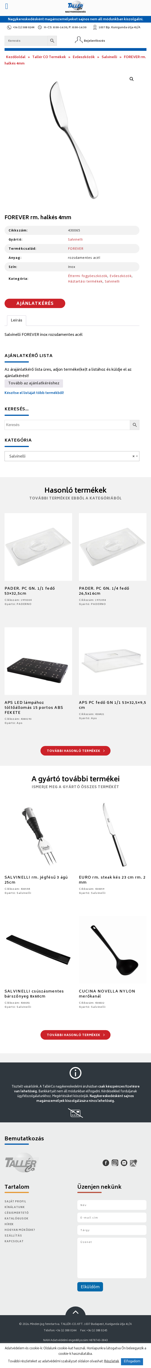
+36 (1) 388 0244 (23, 27)
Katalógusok (16, 1219)
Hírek (9, 1224)
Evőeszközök (84, 57)
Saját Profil (15, 1202)
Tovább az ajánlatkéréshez (33, 383)
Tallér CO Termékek (49, 57)
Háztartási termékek (85, 281)
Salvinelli (109, 57)
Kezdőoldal (15, 57)
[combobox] (72, 456)
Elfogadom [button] (132, 1361)
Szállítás (13, 1236)
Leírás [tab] (16, 320)
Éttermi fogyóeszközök (88, 276)
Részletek (111, 1361)
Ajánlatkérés (35, 304)
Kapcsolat (14, 1241)
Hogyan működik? (20, 1230)
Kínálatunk (15, 1207)
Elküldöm (90, 1287)
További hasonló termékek (76, 751)
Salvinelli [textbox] (71, 456)
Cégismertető (17, 1213)
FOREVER (76, 248)
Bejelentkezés (94, 41)
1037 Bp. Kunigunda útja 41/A (119, 27)
